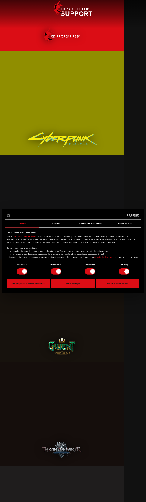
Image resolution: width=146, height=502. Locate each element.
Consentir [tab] (22, 223)
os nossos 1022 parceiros (24, 236)
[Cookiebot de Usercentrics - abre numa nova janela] (122, 215)
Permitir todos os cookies (117, 284)
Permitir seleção (73, 284)
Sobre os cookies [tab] (124, 223)
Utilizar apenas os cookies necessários (28, 284)
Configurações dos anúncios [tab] (90, 223)
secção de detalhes (103, 257)
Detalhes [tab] (56, 223)
